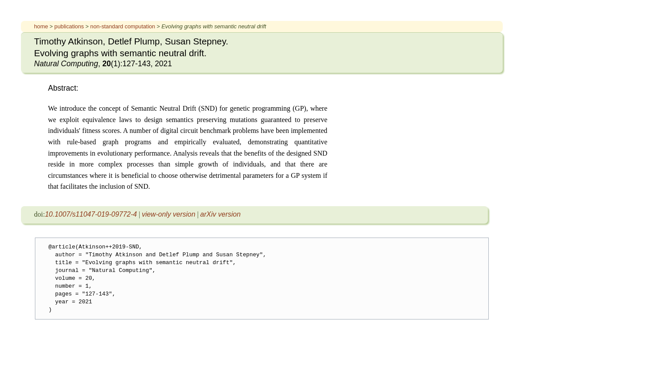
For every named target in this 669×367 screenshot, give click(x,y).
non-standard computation (122, 26)
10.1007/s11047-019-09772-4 (91, 214)
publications (69, 26)
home (41, 26)
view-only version (169, 214)
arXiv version (220, 214)
